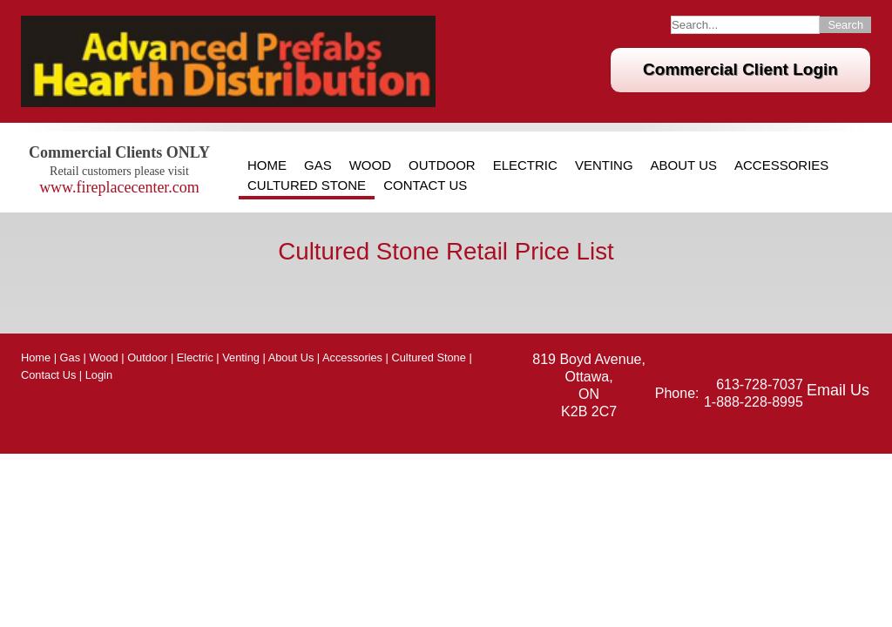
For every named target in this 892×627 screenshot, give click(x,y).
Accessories (781, 165)
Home (267, 165)
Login (98, 374)
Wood (370, 165)
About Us (684, 165)
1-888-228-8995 (753, 401)
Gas (318, 165)
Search (845, 24)
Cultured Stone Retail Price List (446, 251)
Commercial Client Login (740, 69)
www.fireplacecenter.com (119, 187)
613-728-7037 (759, 384)
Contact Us (425, 185)
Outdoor (442, 165)
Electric (525, 165)
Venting (604, 165)
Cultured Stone (306, 185)
